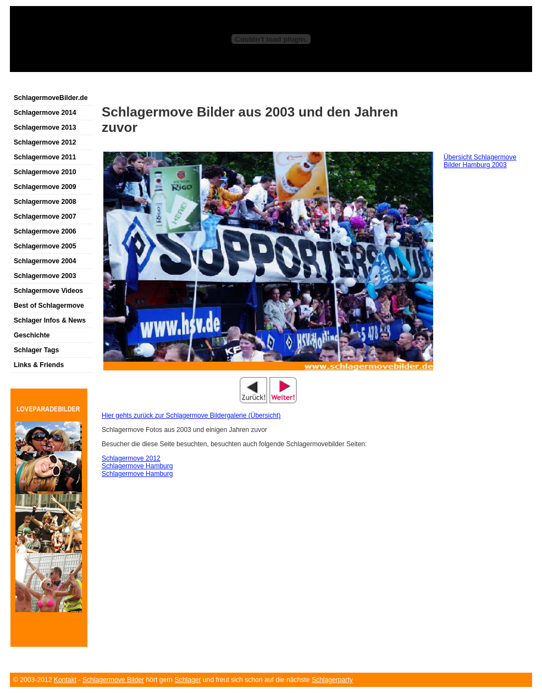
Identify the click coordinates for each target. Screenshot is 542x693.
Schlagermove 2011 (45, 157)
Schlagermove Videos (48, 291)
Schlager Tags (36, 350)
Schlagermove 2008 (45, 202)
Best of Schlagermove (49, 305)
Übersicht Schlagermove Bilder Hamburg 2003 (480, 161)
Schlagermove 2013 (45, 127)
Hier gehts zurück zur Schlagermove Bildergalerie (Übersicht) (191, 415)
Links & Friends (39, 365)
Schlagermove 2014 (45, 113)
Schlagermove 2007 (45, 216)
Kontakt (65, 680)
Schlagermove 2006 (45, 231)
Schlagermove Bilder (113, 680)
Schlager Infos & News (50, 320)
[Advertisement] (138, 84)
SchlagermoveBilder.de (50, 98)
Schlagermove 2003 (45, 276)
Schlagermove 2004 (45, 261)
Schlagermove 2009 (45, 187)
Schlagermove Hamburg (137, 466)
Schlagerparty (332, 680)
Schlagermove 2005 (45, 246)
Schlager (188, 680)
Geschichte (32, 335)
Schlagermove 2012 (45, 142)
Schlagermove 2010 (45, 172)
